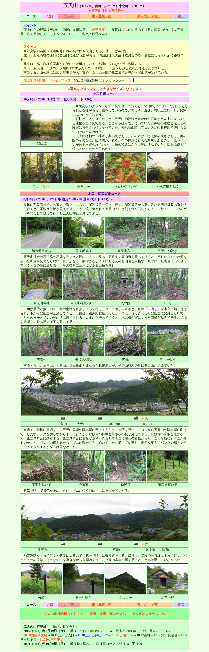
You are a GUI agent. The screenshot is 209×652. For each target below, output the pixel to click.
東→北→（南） (148, 16)
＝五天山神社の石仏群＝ (106, 10)
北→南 (69, 16)
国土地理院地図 (34, 80)
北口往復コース (104, 94)
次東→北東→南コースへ (108, 614)
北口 (50, 16)
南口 (181, 16)
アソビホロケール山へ (148, 614)
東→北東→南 (101, 16)
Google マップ (60, 80)
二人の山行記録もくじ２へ (63, 614)
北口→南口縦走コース (104, 193)
